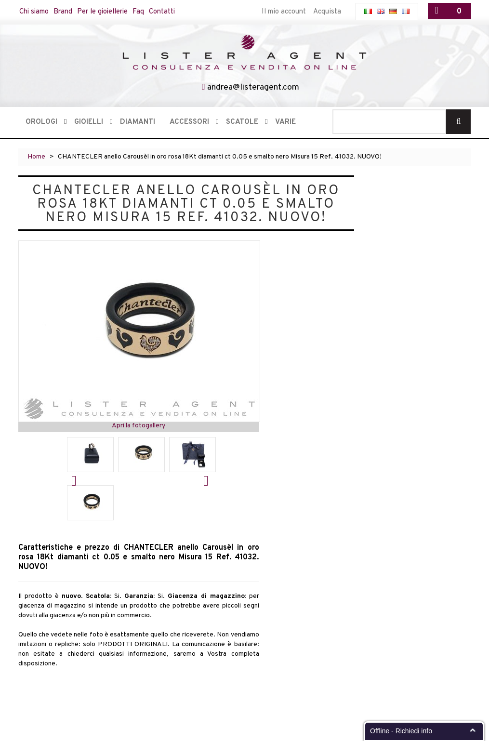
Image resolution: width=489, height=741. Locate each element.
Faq (141, 11)
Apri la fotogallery (138, 426)
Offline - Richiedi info (401, 731)
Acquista (327, 11)
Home (36, 157)
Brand (64, 11)
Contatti (165, 11)
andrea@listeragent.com (253, 87)
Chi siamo (35, 11)
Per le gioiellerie (105, 11)
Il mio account (284, 11)
